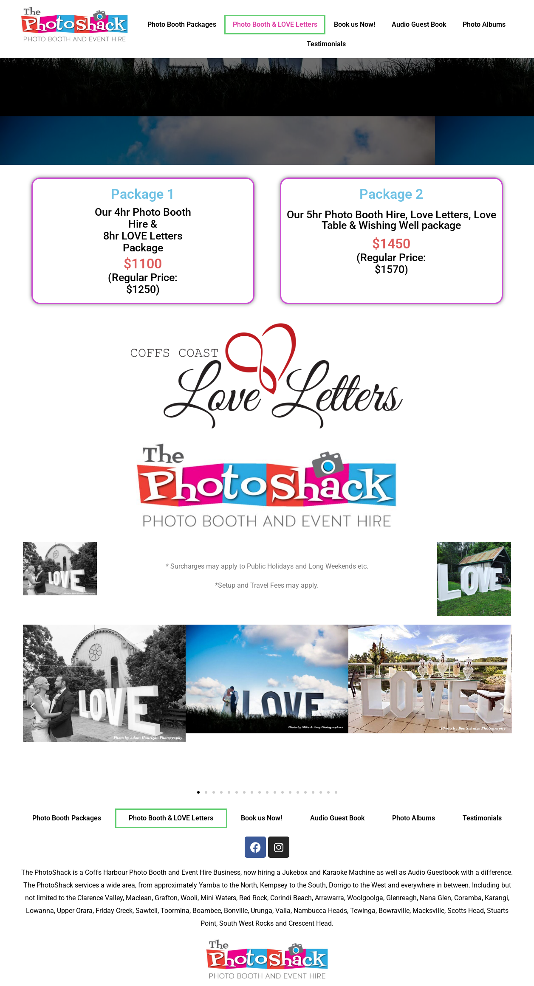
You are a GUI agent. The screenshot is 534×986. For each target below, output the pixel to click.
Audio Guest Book (419, 24)
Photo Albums (484, 24)
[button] (32, 706)
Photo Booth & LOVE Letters (275, 24)
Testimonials (326, 44)
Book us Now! (354, 24)
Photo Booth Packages (181, 24)
